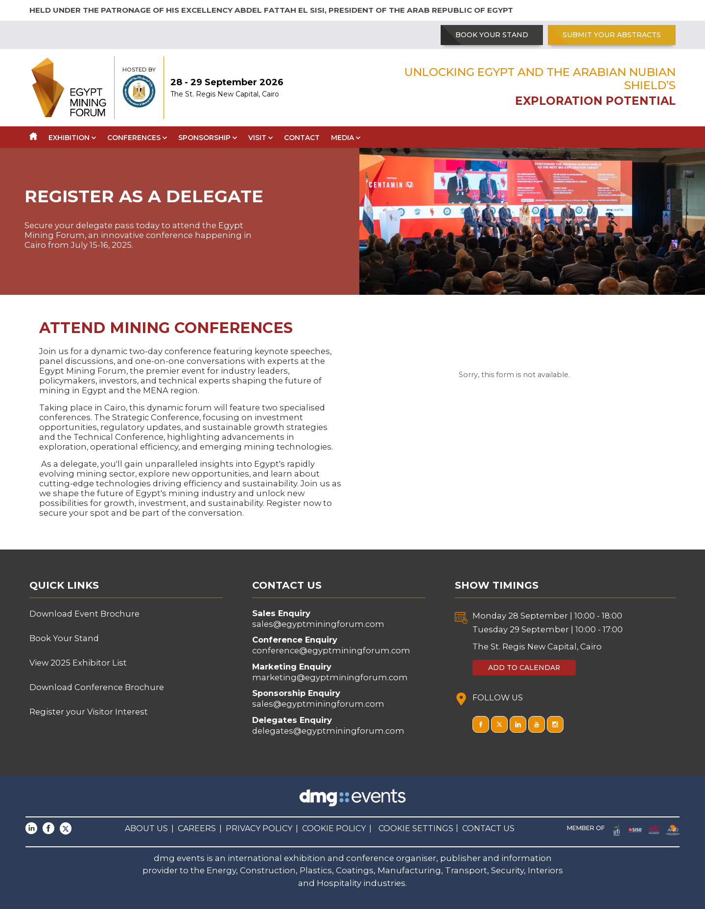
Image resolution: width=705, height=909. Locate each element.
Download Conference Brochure (96, 687)
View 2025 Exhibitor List (78, 663)
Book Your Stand (64, 638)
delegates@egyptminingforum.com (328, 731)
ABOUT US (146, 828)
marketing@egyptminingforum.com (330, 677)
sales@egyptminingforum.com (318, 624)
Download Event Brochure (84, 614)
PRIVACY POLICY (259, 828)
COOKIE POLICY (334, 828)
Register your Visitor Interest (88, 712)
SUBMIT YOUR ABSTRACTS (612, 34)
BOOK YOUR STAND (491, 34)
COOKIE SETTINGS (415, 828)
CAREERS (197, 828)
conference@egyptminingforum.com (331, 650)
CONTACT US (488, 828)
